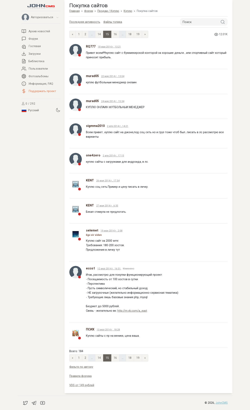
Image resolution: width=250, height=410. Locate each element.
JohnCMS (221, 403)
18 (129, 34)
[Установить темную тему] (58, 109)
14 (99, 34)
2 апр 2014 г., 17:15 (113, 155)
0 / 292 (28, 103)
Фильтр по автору (81, 367)
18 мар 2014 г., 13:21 (109, 46)
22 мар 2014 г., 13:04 (112, 76)
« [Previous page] (72, 34)
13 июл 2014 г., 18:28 (108, 329)
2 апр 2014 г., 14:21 (117, 126)
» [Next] (145, 34)
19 (137, 34)
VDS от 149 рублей (81, 385)
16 (115, 34)
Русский (30, 110)
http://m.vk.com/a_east (132, 310)
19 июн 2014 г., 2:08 (111, 230)
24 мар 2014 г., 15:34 (112, 101)
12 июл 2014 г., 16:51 (109, 268)
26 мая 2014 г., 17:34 (108, 180)
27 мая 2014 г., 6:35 (107, 205)
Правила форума (80, 376)
